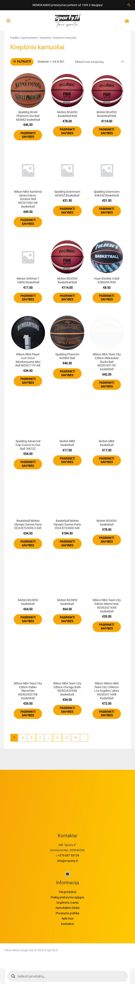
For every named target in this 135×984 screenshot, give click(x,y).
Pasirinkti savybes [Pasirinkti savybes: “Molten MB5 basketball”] (67, 460)
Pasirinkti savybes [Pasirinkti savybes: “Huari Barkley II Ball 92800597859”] (106, 297)
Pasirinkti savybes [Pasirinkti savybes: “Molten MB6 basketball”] (106, 460)
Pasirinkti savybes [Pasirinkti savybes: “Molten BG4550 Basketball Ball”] (106, 131)
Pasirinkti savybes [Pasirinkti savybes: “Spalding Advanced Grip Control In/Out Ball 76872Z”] (28, 463)
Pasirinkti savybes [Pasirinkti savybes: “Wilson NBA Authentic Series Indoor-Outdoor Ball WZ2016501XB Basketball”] (28, 221)
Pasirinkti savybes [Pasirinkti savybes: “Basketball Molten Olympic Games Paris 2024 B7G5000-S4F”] (67, 543)
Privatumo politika (67, 913)
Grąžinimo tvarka (67, 902)
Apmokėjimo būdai (67, 907)
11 (57, 737)
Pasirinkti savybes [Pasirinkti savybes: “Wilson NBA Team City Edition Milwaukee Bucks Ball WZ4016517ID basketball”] (106, 384)
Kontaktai (67, 924)
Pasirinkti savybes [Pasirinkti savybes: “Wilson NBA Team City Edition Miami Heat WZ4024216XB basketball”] (106, 626)
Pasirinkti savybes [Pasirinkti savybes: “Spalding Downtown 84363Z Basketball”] (67, 210)
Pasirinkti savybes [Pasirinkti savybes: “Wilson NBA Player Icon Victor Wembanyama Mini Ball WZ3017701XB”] (28, 380)
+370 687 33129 (67, 855)
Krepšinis (45, 37)
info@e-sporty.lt (67, 860)
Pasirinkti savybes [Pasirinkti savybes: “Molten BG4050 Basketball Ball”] (67, 131)
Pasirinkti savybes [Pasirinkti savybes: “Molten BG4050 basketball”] (106, 539)
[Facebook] (67, 874)
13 (75, 737)
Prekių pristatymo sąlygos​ (67, 897)
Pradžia (14, 37)
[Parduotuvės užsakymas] (99, 62)
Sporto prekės (29, 37)
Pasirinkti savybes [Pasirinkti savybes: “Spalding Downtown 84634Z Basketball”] (106, 210)
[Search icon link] (129, 5)
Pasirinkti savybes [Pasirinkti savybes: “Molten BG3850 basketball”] (28, 619)
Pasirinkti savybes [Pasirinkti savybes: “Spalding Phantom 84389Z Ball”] (67, 373)
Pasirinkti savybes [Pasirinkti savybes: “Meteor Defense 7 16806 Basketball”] (28, 297)
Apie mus (67, 918)
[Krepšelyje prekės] (128, 21)
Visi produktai (67, 892)
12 (66, 737)
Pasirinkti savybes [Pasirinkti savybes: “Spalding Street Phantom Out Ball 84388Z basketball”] (28, 135)
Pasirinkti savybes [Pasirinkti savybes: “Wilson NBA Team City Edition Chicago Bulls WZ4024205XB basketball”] (67, 709)
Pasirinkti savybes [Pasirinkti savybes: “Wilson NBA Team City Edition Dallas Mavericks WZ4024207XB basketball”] (28, 713)
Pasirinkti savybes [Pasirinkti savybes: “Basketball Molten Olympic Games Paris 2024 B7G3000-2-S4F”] (28, 543)
